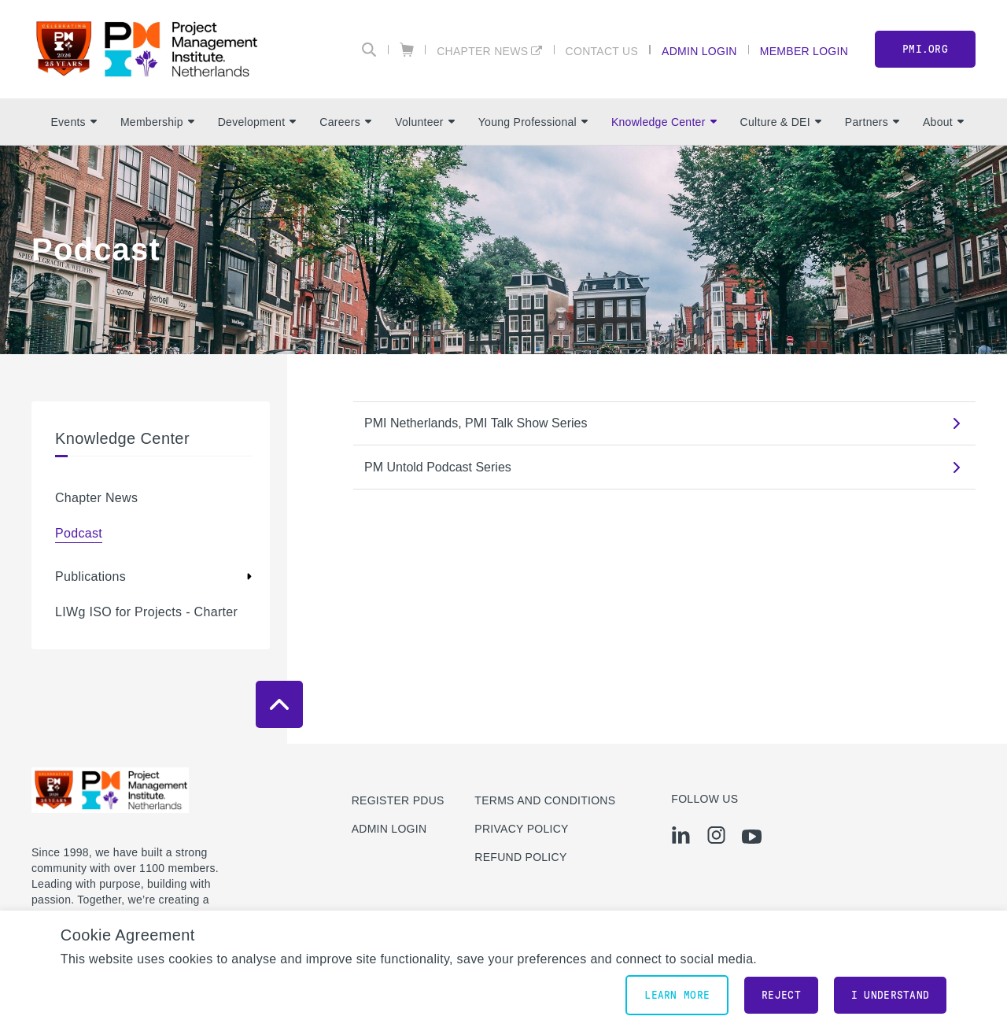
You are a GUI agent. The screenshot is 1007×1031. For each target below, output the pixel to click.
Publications (90, 576)
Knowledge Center (664, 122)
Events (73, 122)
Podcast (78, 533)
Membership (157, 122)
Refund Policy (520, 857)
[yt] (752, 837)
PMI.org (925, 49)
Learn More (677, 995)
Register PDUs (398, 800)
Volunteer (425, 122)
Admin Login (699, 51)
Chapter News (482, 51)
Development (257, 122)
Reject (781, 995)
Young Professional (533, 122)
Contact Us (602, 51)
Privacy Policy (521, 828)
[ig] (716, 835)
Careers (345, 122)
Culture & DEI (780, 122)
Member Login (804, 51)
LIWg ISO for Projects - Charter (146, 612)
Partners (872, 122)
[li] (681, 835)
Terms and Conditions (544, 800)
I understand (890, 995)
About (943, 122)
